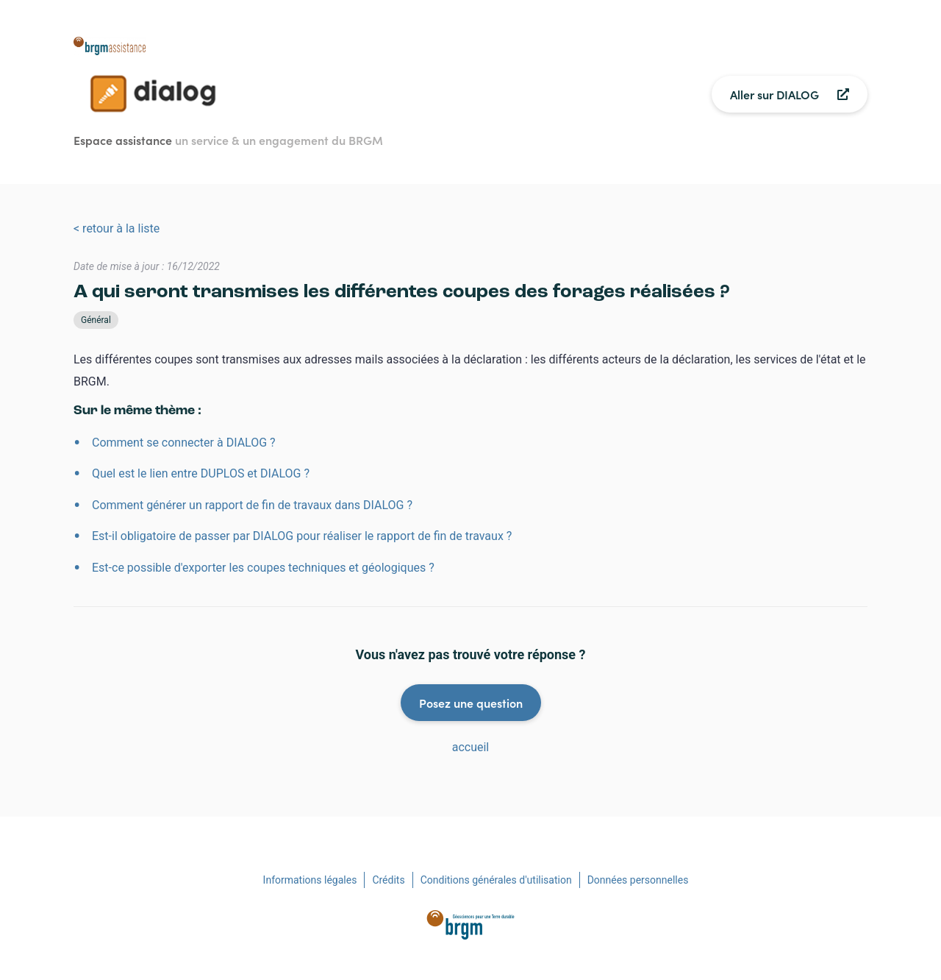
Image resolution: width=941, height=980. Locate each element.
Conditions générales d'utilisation (496, 880)
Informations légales (310, 880)
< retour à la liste (117, 228)
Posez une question (471, 703)
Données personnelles (638, 880)
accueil (471, 747)
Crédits (388, 880)
